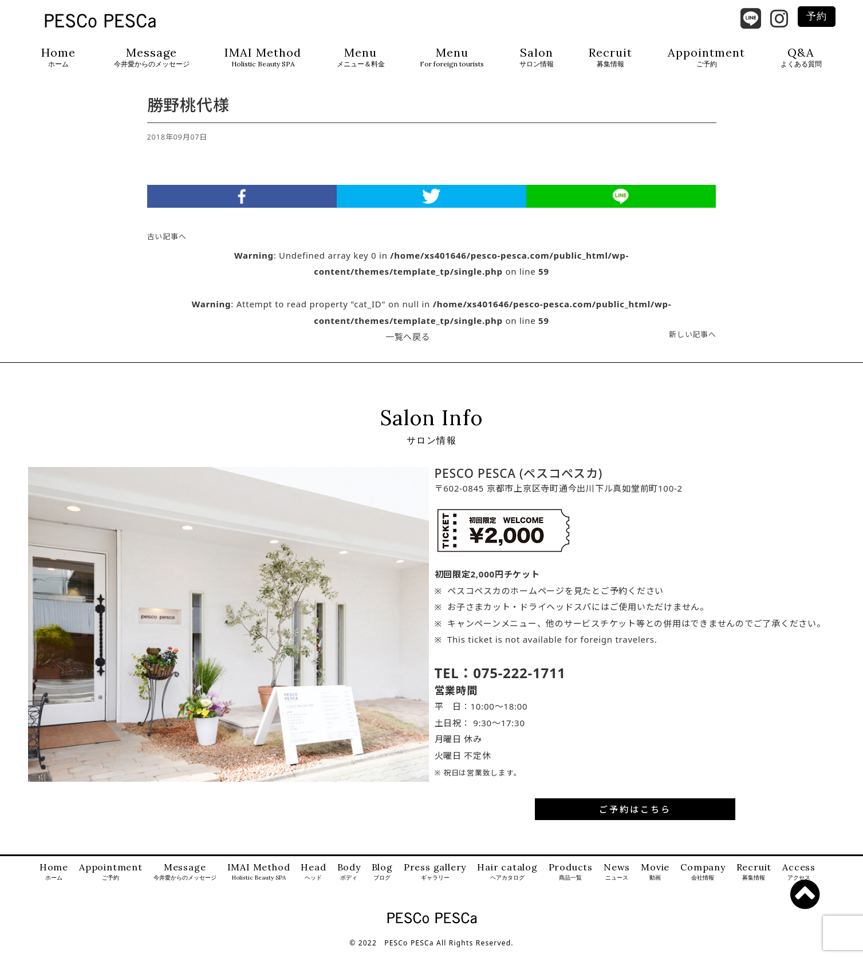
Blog (382, 878)
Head (313, 878)
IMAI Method (262, 57)
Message (152, 57)
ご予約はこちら (635, 815)
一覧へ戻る (408, 343)
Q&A (801, 57)
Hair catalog (507, 878)
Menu (361, 57)
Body (349, 878)
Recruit (610, 57)
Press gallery (435, 878)
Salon (536, 57)
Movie (655, 878)
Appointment (706, 57)
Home (58, 57)
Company (703, 878)
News (617, 878)
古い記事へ (167, 243)
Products (571, 878)
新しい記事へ (692, 341)
